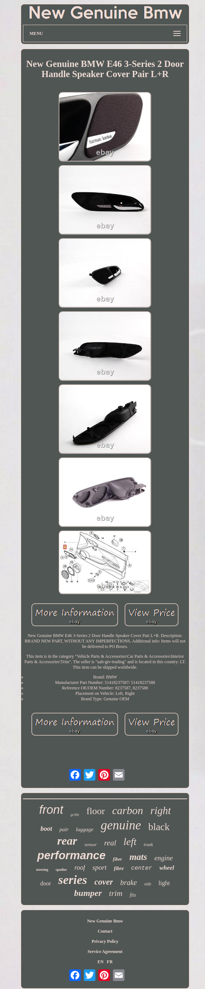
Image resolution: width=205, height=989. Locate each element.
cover (103, 881)
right (160, 810)
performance (71, 855)
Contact (105, 931)
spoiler (61, 869)
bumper (88, 893)
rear (67, 840)
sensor (90, 844)
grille (75, 814)
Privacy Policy (105, 941)
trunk (148, 844)
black (158, 826)
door (45, 883)
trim (116, 893)
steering (42, 870)
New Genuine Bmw (105, 921)
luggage (84, 829)
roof (79, 867)
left (130, 841)
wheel (166, 867)
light (164, 883)
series (72, 879)
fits (133, 895)
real (110, 842)
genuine (121, 825)
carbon (127, 810)
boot (46, 828)
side (147, 883)
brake (128, 882)
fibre (119, 868)
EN (101, 961)
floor (95, 811)
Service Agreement (104, 951)
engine (163, 858)
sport (99, 867)
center (141, 868)
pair (63, 829)
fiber (117, 859)
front (51, 809)
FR (110, 961)
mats (138, 857)
